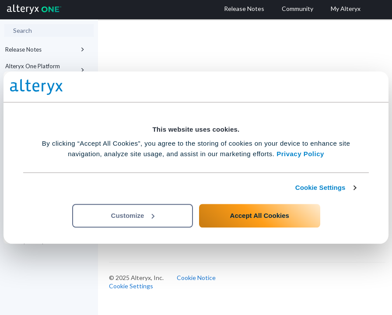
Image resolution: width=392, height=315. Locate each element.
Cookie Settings (320, 187)
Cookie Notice (196, 277)
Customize (133, 215)
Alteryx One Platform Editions (44, 70)
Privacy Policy (300, 154)
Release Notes (44, 49)
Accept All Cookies (259, 215)
